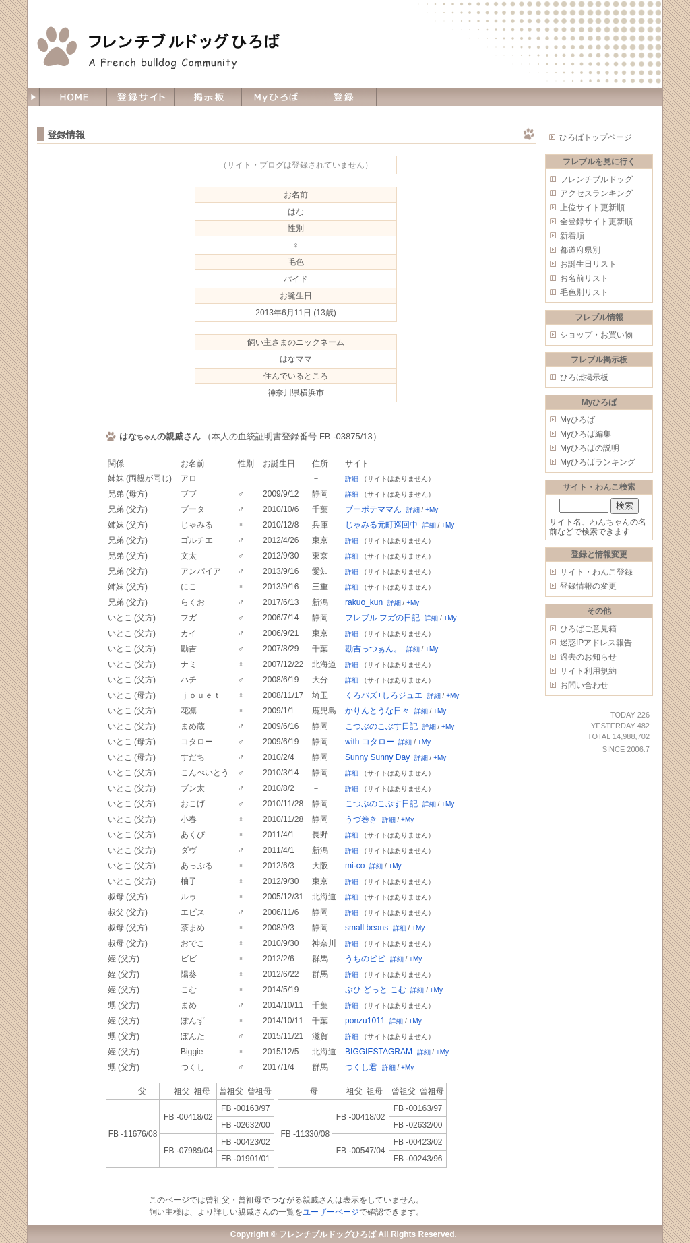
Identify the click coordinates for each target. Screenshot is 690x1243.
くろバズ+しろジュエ (383, 695)
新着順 (572, 236)
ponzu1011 (365, 1020)
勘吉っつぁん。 (373, 649)
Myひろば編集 (585, 434)
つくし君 (361, 1067)
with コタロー (369, 741)
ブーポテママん (373, 509)
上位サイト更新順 (592, 207)
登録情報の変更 (588, 586)
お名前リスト (584, 278)
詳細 (351, 478)
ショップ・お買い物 (596, 335)
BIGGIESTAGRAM (378, 1051)
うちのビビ (365, 958)
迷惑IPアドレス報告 (596, 642)
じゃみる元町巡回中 (381, 525)
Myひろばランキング (597, 462)
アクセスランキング (596, 193)
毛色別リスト (584, 292)
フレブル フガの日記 (382, 618)
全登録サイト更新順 (596, 221)
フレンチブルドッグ (596, 179)
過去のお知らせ (588, 657)
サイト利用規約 (588, 671)
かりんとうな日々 (377, 710)
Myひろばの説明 (589, 448)
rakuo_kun (364, 602)
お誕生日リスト (588, 264)
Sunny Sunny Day (377, 757)
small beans (366, 927)
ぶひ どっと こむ (375, 989)
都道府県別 (580, 250)
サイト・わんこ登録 (596, 572)
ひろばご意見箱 (588, 628)
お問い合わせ (584, 685)
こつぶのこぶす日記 (381, 726)
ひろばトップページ (595, 137)
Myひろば (577, 419)
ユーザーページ (331, 1212)
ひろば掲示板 (584, 377)
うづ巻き (361, 819)
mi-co (355, 865)
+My (431, 509)
